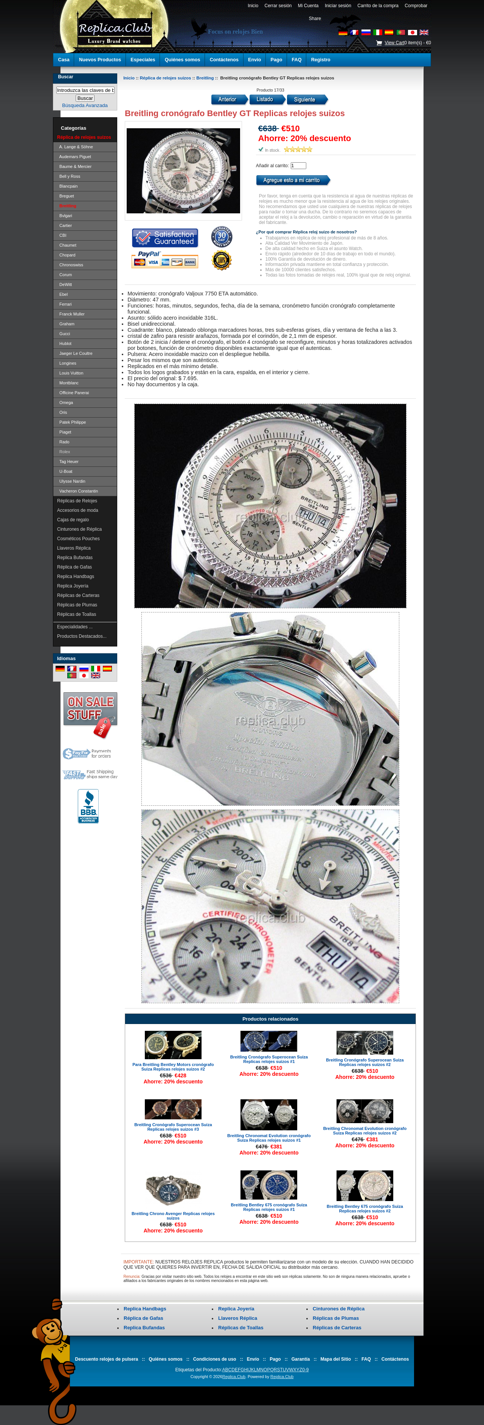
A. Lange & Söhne (75, 147)
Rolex (63, 451)
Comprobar (416, 5)
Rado (63, 442)
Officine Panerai (73, 392)
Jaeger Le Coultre (75, 353)
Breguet (65, 196)
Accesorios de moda (77, 510)
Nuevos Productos (100, 59)
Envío (254, 59)
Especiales (142, 59)
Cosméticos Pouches (78, 538)
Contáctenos (224, 59)
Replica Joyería (72, 586)
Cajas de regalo (73, 519)
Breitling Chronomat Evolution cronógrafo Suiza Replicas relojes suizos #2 (365, 1130)
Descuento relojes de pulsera (106, 1359)
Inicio (253, 5)
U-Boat (64, 471)
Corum (64, 274)
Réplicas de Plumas (77, 605)
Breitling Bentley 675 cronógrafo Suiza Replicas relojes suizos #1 (269, 1207)
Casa (64, 59)
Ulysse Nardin (71, 481)
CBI (61, 235)
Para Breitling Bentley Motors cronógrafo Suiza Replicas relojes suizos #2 (173, 1066)
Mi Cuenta (308, 5)
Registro (320, 59)
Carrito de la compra (378, 5)
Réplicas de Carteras (78, 595)
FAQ (297, 59)
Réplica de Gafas (74, 567)
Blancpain (67, 186)
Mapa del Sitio (335, 1359)
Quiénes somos (182, 59)
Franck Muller (71, 314)
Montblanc (68, 383)
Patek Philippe (71, 422)
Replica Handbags (75, 576)
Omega (65, 402)
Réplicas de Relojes (77, 500)
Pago (276, 59)
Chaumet (66, 245)
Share (315, 18)
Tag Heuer (68, 461)
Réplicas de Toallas (76, 614)
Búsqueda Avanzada (85, 105)
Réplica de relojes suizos (165, 78)
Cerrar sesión (278, 5)
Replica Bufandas (75, 557)
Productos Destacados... (82, 636)
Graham (65, 324)
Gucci (63, 333)
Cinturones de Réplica (79, 529)
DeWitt (64, 284)
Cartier (64, 225)
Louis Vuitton (70, 373)
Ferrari (64, 304)
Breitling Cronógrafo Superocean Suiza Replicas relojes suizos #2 (364, 1062)
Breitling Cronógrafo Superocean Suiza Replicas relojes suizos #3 (173, 1126)
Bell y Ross (68, 176)
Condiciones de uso (214, 1359)
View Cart (394, 42)
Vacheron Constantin (77, 491)
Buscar (65, 76)
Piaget (64, 432)
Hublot (64, 343)
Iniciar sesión (338, 5)
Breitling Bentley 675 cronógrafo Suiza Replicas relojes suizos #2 (365, 1208)
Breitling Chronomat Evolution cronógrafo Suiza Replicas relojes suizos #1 (269, 1137)
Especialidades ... (75, 626)
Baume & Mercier (74, 166)
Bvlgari (64, 215)
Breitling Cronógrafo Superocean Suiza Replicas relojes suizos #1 (269, 1059)
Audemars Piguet (74, 156)
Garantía (301, 1359)
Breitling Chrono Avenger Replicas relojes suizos (173, 1215)
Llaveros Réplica (74, 548)
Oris (62, 412)
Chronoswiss (70, 265)
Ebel (62, 294)
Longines (66, 363)
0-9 (305, 1369)
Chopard (66, 255)
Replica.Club (233, 1376)
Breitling (205, 78)
